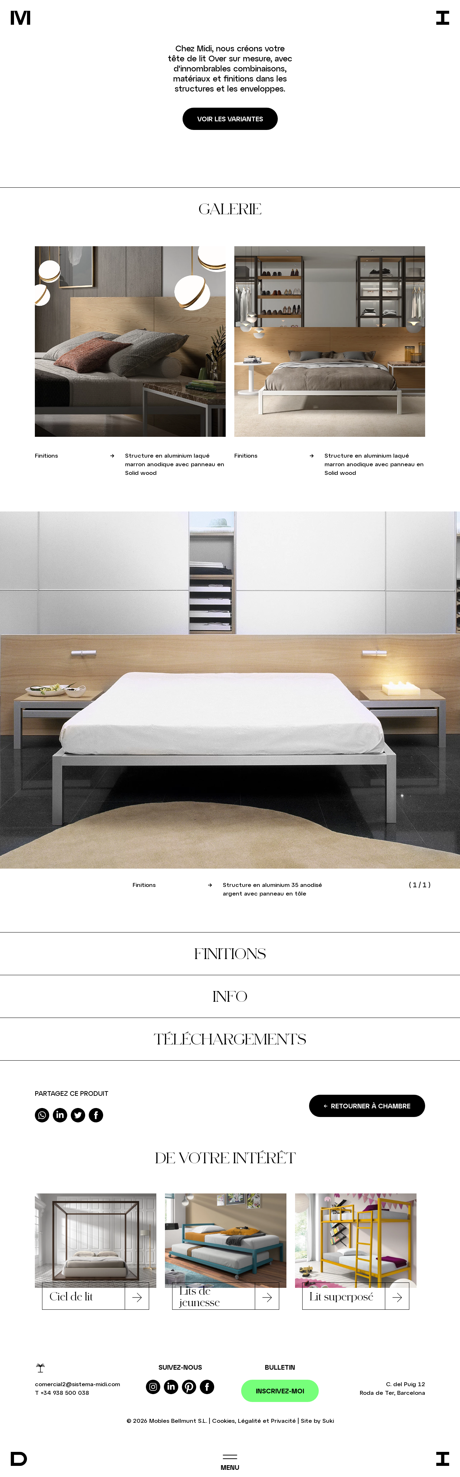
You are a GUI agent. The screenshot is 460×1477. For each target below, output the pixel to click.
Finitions (230, 953)
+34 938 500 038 (65, 1392)
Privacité (283, 1420)
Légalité (249, 1420)
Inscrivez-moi (280, 1391)
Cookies (223, 1420)
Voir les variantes (230, 119)
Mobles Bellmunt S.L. (178, 1420)
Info (230, 996)
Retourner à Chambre (367, 1106)
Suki (328, 1420)
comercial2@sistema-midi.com (77, 1383)
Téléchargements (230, 1039)
